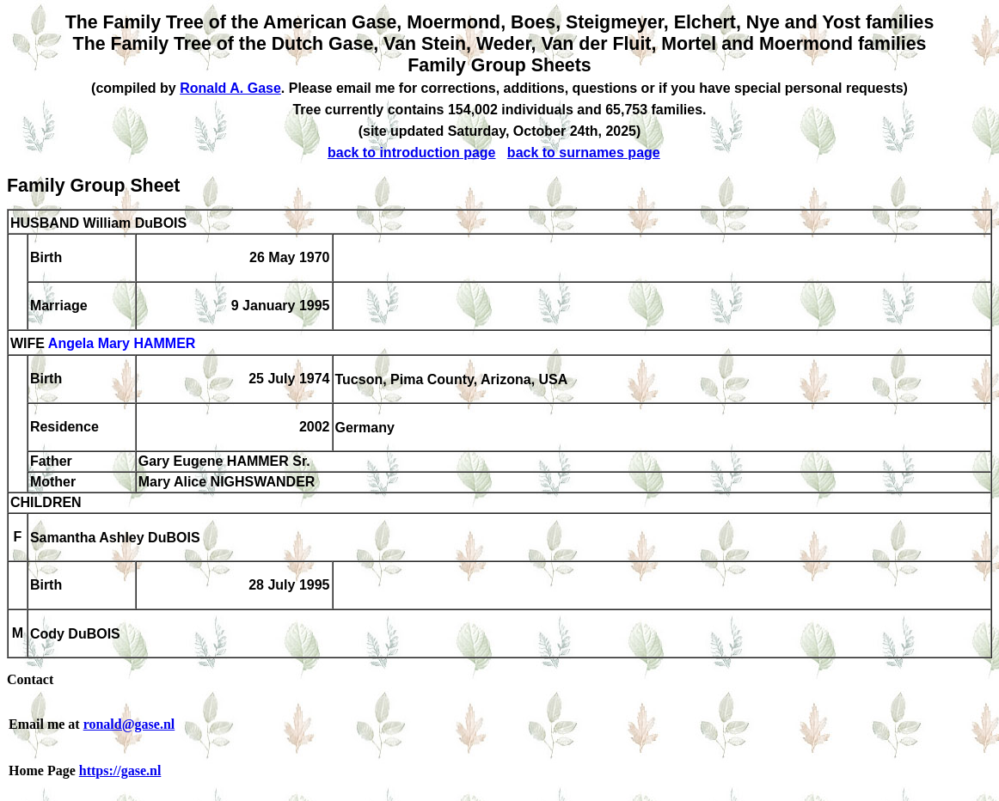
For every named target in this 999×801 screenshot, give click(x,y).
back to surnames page (583, 152)
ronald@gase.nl (129, 724)
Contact (30, 679)
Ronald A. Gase (230, 88)
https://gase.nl (120, 770)
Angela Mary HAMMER (122, 344)
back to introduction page (412, 152)
